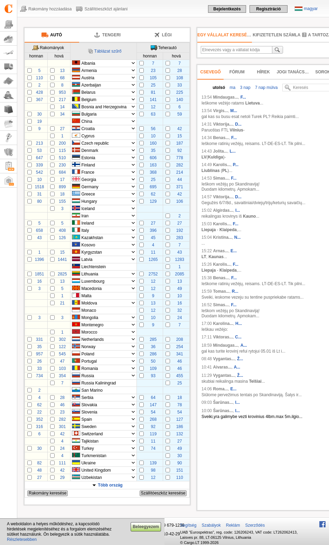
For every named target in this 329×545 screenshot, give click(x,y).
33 (179, 85)
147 (153, 404)
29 (62, 477)
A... (244, 345)
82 (39, 463)
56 (153, 128)
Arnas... (220, 250)
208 (179, 339)
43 (39, 237)
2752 (153, 274)
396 (153, 230)
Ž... (240, 358)
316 (39, 426)
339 (39, 165)
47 (62, 361)
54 (153, 412)
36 (153, 346)
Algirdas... (223, 210)
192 (179, 230)
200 (62, 143)
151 (179, 470)
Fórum (237, 72)
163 (153, 165)
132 (179, 434)
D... (238, 124)
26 (39, 361)
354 (62, 375)
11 (153, 252)
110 (39, 77)
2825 (62, 274)
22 (39, 412)
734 (39, 375)
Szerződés (255, 525)
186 (179, 426)
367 (39, 99)
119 (153, 434)
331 (39, 339)
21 (62, 303)
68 (62, 77)
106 (179, 201)
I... (237, 210)
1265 (153, 259)
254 (179, 346)
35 (153, 150)
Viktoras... (223, 337)
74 (153, 448)
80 (39, 201)
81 (153, 92)
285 (153, 339)
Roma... (220, 389)
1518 (39, 186)
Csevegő (210, 72)
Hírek (263, 72)
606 (153, 157)
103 (62, 368)
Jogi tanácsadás (296, 72)
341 (179, 354)
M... (233, 110)
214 (179, 172)
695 (153, 186)
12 (153, 107)
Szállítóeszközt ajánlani (106, 9)
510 (62, 157)
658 (39, 230)
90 (179, 463)
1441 (62, 259)
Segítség (188, 525)
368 (153, 172)
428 (39, 92)
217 (62, 99)
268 (153, 419)
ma (231, 87)
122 (62, 346)
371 (179, 186)
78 (179, 404)
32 (179, 310)
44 (179, 179)
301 (62, 426)
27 (62, 128)
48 (39, 470)
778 (179, 157)
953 (62, 92)
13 (62, 70)
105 (153, 77)
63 (153, 114)
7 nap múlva (266, 87)
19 (39, 121)
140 (179, 99)
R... (235, 291)
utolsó (219, 87)
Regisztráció (268, 9)
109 (153, 368)
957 (39, 354)
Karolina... (223, 323)
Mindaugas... (225, 97)
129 (153, 201)
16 (39, 281)
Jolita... (220, 151)
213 (39, 143)
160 (153, 143)
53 (39, 150)
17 (62, 179)
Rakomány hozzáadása (50, 9)
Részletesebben (22, 539)
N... (237, 237)
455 (179, 375)
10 (153, 136)
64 (153, 397)
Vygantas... (224, 358)
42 (179, 128)
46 (179, 361)
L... (232, 151)
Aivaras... (222, 367)
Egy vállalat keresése (225, 35)
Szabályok (210, 525)
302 (62, 339)
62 (153, 194)
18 (62, 194)
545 (62, 354)
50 (153, 361)
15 (179, 136)
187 (179, 143)
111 (62, 463)
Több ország (110, 485)
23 (153, 70)
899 (62, 186)
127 (179, 419)
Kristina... (222, 237)
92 (179, 150)
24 (179, 317)
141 (153, 99)
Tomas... (221, 291)
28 (179, 70)
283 (179, 237)
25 (153, 85)
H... (238, 323)
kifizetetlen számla (276, 35)
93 (153, 375)
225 (179, 92)
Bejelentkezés (227, 9)
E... (234, 250)
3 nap (244, 87)
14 (62, 107)
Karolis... (222, 164)
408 (62, 230)
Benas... (221, 137)
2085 (179, 274)
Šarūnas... (223, 402)
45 (153, 237)
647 (39, 157)
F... (243, 97)
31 (39, 194)
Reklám (233, 525)
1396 (39, 259)
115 (62, 150)
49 (179, 288)
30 (39, 114)
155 (62, 201)
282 (179, 165)
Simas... (220, 178)
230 (62, 165)
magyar (311, 8)
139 (153, 463)
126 (62, 237)
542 (39, 172)
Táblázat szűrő (108, 51)
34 (62, 114)
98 (153, 470)
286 (153, 354)
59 (179, 114)
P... (235, 164)
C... (238, 337)
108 (179, 77)
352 (39, 419)
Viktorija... (223, 124)
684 (62, 172)
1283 (179, 259)
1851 (39, 274)
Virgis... (220, 110)
